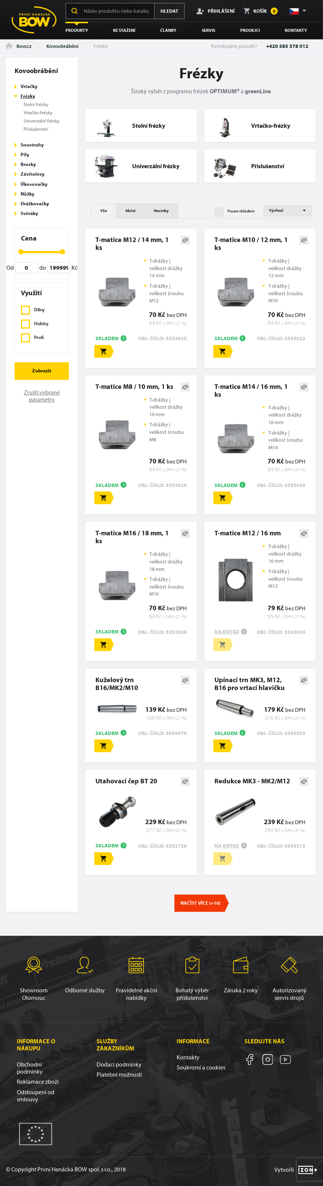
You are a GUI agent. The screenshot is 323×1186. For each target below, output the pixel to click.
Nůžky (27, 194)
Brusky (28, 164)
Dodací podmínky (119, 1064)
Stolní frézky (36, 104)
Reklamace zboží (38, 1081)
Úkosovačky (34, 184)
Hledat (169, 11)
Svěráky (29, 213)
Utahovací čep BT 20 (126, 781)
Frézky (28, 96)
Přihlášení (215, 11)
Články (168, 30)
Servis (208, 30)
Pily (25, 154)
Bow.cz (18, 46)
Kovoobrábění (62, 46)
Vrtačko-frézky (38, 112)
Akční (130, 210)
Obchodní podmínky (30, 1068)
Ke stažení (124, 30)
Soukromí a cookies (201, 1067)
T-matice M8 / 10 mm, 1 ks (134, 386)
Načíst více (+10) (200, 903)
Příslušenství (36, 129)
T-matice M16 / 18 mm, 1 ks (132, 537)
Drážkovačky (35, 203)
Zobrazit (41, 370)
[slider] (21, 251)
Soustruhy (32, 145)
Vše (103, 210)
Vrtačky (29, 86)
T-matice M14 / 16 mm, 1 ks (251, 390)
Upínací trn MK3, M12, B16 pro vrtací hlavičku (249, 684)
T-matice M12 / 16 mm (247, 533)
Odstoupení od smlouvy (35, 1095)
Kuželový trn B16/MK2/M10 (116, 684)
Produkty (76, 30)
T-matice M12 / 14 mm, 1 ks (132, 243)
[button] (297, 11)
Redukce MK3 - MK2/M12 (252, 781)
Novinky (161, 210)
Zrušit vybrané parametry (42, 395)
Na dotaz (226, 631)
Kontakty (296, 30)
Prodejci (250, 30)
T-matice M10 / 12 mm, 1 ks (251, 243)
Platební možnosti (119, 1074)
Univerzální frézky (42, 121)
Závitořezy (33, 174)
